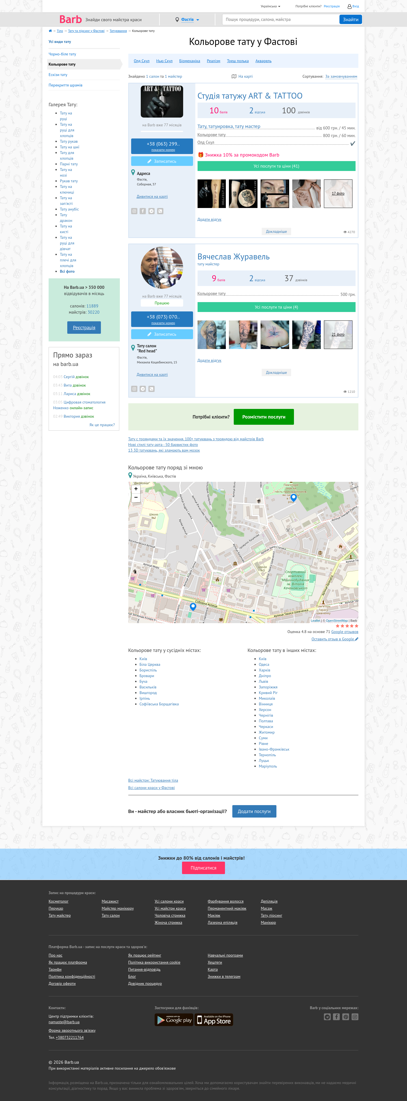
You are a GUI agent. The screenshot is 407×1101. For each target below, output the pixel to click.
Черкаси (266, 726)
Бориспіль (148, 670)
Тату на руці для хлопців (67, 130)
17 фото (338, 193)
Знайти (350, 19)
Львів (263, 681)
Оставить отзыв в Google (334, 638)
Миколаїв (267, 698)
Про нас (55, 955)
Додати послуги (254, 811)
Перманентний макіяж (227, 908)
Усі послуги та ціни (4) (276, 307)
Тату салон (111, 915)
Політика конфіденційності (72, 976)
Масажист (110, 901)
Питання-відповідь (144, 969)
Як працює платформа (68, 962)
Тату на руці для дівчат (67, 243)
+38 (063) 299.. (163, 146)
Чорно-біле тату (62, 54)
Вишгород (148, 692)
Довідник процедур (145, 983)
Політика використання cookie (154, 962)
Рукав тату (69, 180)
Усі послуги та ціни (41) (276, 166)
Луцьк (264, 760)
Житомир (267, 732)
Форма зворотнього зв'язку (72, 1030)
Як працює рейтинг (144, 955)
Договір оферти (62, 983)
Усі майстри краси (170, 908)
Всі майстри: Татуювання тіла (153, 780)
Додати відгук (210, 219)
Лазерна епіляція (222, 922)
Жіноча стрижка (168, 922)
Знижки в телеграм (224, 976)
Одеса (264, 664)
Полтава (266, 720)
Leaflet (315, 620)
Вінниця (266, 703)
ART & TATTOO (250, 95)
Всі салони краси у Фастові (151, 787)
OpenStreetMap (337, 620)
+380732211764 (70, 1037)
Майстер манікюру (118, 908)
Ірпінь (145, 698)
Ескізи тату (58, 74)
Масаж (266, 908)
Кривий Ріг (268, 692)
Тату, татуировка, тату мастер (229, 126)
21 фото (338, 334)
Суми (263, 737)
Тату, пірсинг (271, 915)
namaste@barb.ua (64, 1021)
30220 (93, 312)
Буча (144, 681)
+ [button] (136, 489)
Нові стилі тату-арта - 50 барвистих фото (163, 444)
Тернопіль (267, 754)
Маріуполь (268, 766)
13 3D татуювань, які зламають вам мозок (164, 450)
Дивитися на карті (152, 196)
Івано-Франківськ (274, 749)
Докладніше (276, 231)
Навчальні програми (225, 955)
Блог (132, 976)
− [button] (136, 498)
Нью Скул (164, 60)
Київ (143, 658)
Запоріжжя (268, 687)
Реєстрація (332, 6)
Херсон (265, 709)
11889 (92, 306)
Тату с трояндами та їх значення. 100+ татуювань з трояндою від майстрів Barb (196, 438)
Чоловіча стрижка (170, 915)
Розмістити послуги (263, 416)
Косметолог (58, 901)
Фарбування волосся (226, 901)
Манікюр (268, 922)
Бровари (147, 675)
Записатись (162, 161)
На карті (242, 76)
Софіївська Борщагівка (159, 703)
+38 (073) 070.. (163, 319)
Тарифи (55, 969)
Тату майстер (60, 915)
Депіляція (269, 901)
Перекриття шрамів (66, 85)
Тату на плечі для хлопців (68, 260)
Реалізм (213, 60)
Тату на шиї (69, 146)
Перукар (56, 908)
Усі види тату (60, 41)
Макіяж (214, 915)
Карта (213, 969)
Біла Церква (150, 664)
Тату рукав (69, 141)
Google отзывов (344, 631)
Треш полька (238, 60)
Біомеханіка (189, 60)
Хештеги (215, 962)
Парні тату (69, 163)
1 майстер (173, 76)
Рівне (263, 743)
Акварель (264, 60)
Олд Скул (142, 60)
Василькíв (148, 687)
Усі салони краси (169, 901)
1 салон (152, 76)
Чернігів (266, 715)
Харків (264, 670)
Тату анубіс (69, 209)
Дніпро (265, 675)
